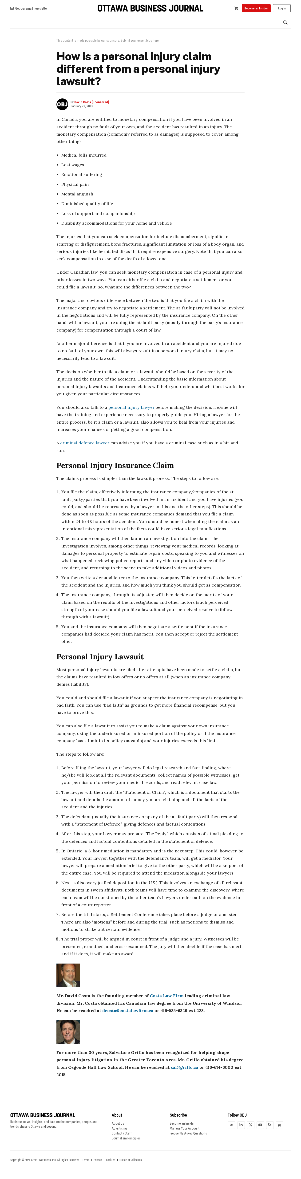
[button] (285, 23)
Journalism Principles (126, 1138)
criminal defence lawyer (84, 443)
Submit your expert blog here (140, 40)
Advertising (119, 1128)
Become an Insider (182, 1123)
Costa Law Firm (167, 995)
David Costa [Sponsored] (91, 102)
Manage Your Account (184, 1128)
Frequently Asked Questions (188, 1133)
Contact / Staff (122, 1133)
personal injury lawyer (131, 407)
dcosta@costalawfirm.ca (127, 1010)
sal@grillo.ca (184, 1067)
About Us (118, 1123)
